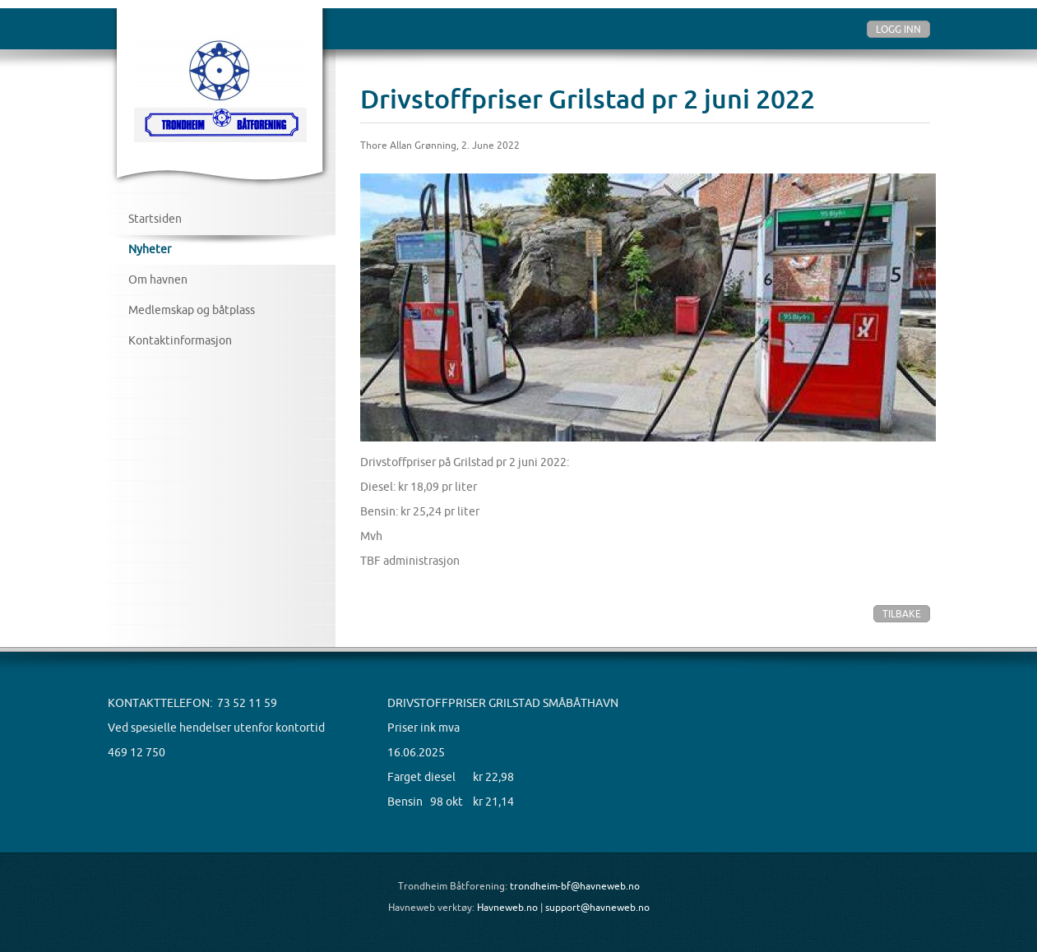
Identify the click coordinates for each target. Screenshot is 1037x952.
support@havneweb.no (597, 907)
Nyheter (149, 249)
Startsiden (155, 218)
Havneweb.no (507, 907)
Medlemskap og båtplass (191, 310)
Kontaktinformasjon (180, 340)
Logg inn (898, 29)
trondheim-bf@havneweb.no (575, 885)
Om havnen (157, 279)
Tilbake (901, 613)
